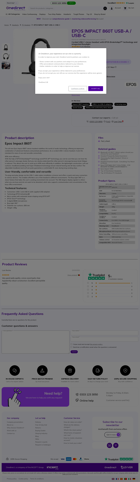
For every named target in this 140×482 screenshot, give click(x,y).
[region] (70, 71)
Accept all (95, 88)
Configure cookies (77, 88)
